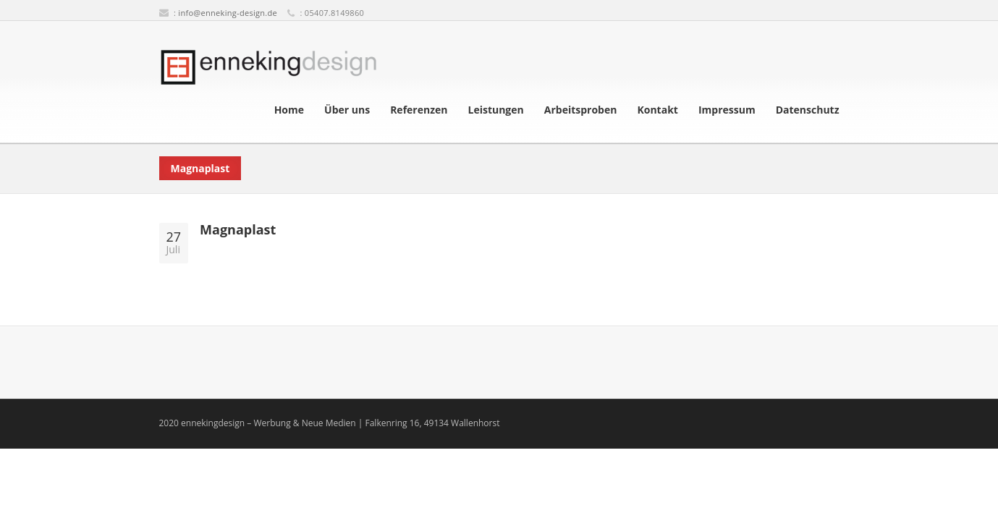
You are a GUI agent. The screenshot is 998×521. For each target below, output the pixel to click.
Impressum (727, 110)
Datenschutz (808, 110)
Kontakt (657, 110)
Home (289, 110)
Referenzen (418, 110)
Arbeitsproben (580, 110)
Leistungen (495, 110)
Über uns (347, 110)
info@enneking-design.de (227, 12)
